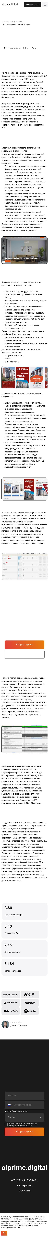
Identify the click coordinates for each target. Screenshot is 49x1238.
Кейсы (5, 21)
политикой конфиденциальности (23, 1125)
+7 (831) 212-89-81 (24, 1180)
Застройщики (16, 21)
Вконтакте (24, 1191)
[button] (24, 644)
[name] (24, 1096)
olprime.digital (9, 4)
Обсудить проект (24, 1132)
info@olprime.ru (24, 1186)
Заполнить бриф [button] (32, 4)
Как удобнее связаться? (16, 1111)
